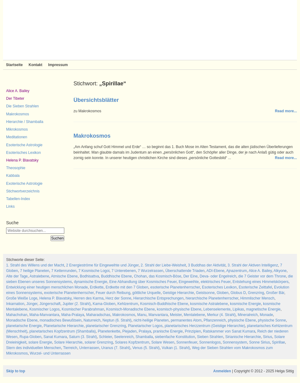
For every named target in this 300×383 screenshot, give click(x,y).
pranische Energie (168, 331)
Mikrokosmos (17, 129)
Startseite (14, 65)
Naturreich (92, 320)
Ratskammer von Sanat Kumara (229, 331)
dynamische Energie (90, 282)
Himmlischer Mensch (257, 298)
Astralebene (39, 276)
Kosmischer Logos (44, 309)
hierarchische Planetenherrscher (212, 298)
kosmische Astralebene (209, 304)
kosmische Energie (245, 304)
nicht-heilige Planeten (151, 320)
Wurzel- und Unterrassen (50, 353)
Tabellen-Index (18, 199)
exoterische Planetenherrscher (69, 293)
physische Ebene (242, 320)
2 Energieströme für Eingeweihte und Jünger (102, 265)
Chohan (140, 276)
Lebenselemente (217, 309)
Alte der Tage (17, 276)
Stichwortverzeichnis (22, 191)
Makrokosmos (17, 114)
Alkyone (280, 271)
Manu (141, 315)
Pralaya (145, 331)
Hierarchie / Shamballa (24, 122)
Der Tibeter (15, 98)
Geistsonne (205, 293)
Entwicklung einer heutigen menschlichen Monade (47, 287)
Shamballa (144, 337)
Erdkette (97, 287)
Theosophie (15, 168)
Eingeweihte (189, 282)
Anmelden (222, 371)
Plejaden (129, 331)
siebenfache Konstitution (175, 337)
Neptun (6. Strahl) (117, 320)
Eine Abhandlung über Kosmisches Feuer (143, 282)
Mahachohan (16, 315)
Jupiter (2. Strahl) (76, 304)
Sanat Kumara (55, 337)
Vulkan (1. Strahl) (176, 348)
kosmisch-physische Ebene (179, 309)
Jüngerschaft (50, 304)
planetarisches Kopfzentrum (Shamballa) (62, 331)
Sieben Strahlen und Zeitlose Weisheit (150, 30)
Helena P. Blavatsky (22, 160)
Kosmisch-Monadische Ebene (130, 309)
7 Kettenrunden (63, 271)
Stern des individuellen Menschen (33, 348)
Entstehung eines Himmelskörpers (261, 282)
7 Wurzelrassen (150, 271)
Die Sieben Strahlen (22, 106)
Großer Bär (275, 293)
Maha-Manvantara (44, 315)
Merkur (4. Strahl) (221, 315)
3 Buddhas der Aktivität (207, 265)
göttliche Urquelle (146, 293)
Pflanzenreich (215, 320)
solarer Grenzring (98, 342)
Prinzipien (193, 331)
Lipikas (238, 309)
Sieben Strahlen (210, 337)
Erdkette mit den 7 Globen (127, 287)
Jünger (31, 304)
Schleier (105, 337)
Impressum (58, 65)
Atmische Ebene (64, 276)
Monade (266, 315)
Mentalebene (194, 315)
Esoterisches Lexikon (23, 153)
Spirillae (278, 342)
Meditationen (16, 137)
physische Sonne (272, 320)
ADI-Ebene (215, 271)
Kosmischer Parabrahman (83, 309)
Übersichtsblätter (96, 100)
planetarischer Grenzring (106, 326)
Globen (223, 293)
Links (10, 206)
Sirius (267, 337)
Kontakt (35, 65)
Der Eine (190, 276)
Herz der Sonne (118, 298)
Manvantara (158, 315)
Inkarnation (15, 304)
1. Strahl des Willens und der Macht (35, 265)
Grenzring (256, 293)
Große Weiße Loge (21, 298)
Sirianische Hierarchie (243, 337)
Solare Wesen (162, 342)
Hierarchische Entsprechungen (158, 298)
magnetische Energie (263, 309)
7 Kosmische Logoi (93, 271)
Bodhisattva (89, 276)
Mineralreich (247, 315)
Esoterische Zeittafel (255, 287)
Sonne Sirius (259, 342)
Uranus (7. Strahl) (115, 348)
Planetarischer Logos (145, 326)
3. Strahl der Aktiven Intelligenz (253, 265)
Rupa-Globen (30, 337)
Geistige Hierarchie (178, 293)
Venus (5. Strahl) (145, 348)
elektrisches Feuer (216, 282)
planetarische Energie (24, 326)
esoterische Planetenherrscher (175, 287)
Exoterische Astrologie (24, 183)
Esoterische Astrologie (24, 145)
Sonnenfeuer (186, 342)
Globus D (238, 293)
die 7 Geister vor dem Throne (262, 276)
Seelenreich (123, 337)
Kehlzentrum (128, 304)
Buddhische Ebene (116, 276)
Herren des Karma (88, 298)
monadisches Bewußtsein (60, 320)
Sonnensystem (235, 342)
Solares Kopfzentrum (132, 342)
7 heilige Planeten (34, 271)
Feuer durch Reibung (113, 293)
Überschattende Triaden (184, 271)
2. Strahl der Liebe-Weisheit (163, 265)
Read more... (286, 111)
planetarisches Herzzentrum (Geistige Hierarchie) (205, 326)
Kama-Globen (104, 304)
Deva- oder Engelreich (218, 276)
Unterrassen (89, 348)
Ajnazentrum (236, 271)
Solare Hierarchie (68, 342)
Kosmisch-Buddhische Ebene (164, 304)
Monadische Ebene (22, 320)
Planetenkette (109, 331)
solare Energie (40, 342)
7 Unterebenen (123, 271)
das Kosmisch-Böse (165, 276)
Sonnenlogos (210, 342)
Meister (176, 315)
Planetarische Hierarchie (64, 326)
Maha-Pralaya (72, 315)
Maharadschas (98, 315)
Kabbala (13, 175)
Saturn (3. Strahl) (83, 337)
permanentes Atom (186, 320)
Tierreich (70, 348)
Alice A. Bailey (17, 91)
